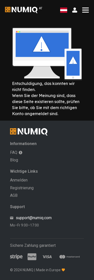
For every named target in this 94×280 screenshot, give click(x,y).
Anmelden (19, 180)
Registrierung (22, 187)
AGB (14, 195)
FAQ (13, 152)
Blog (14, 160)
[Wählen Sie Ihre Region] (63, 10)
